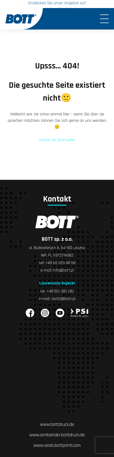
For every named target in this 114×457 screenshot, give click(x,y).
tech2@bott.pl (63, 299)
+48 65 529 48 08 (60, 263)
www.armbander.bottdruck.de (57, 435)
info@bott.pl (63, 270)
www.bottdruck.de (57, 424)
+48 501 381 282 (60, 291)
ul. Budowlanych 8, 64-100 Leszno (57, 248)
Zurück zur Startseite (57, 140)
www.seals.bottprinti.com (57, 445)
